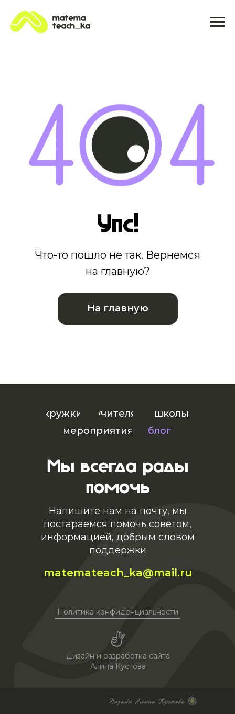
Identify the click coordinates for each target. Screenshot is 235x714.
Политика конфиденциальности (117, 612)
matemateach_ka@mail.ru (118, 572)
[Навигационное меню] (217, 22)
